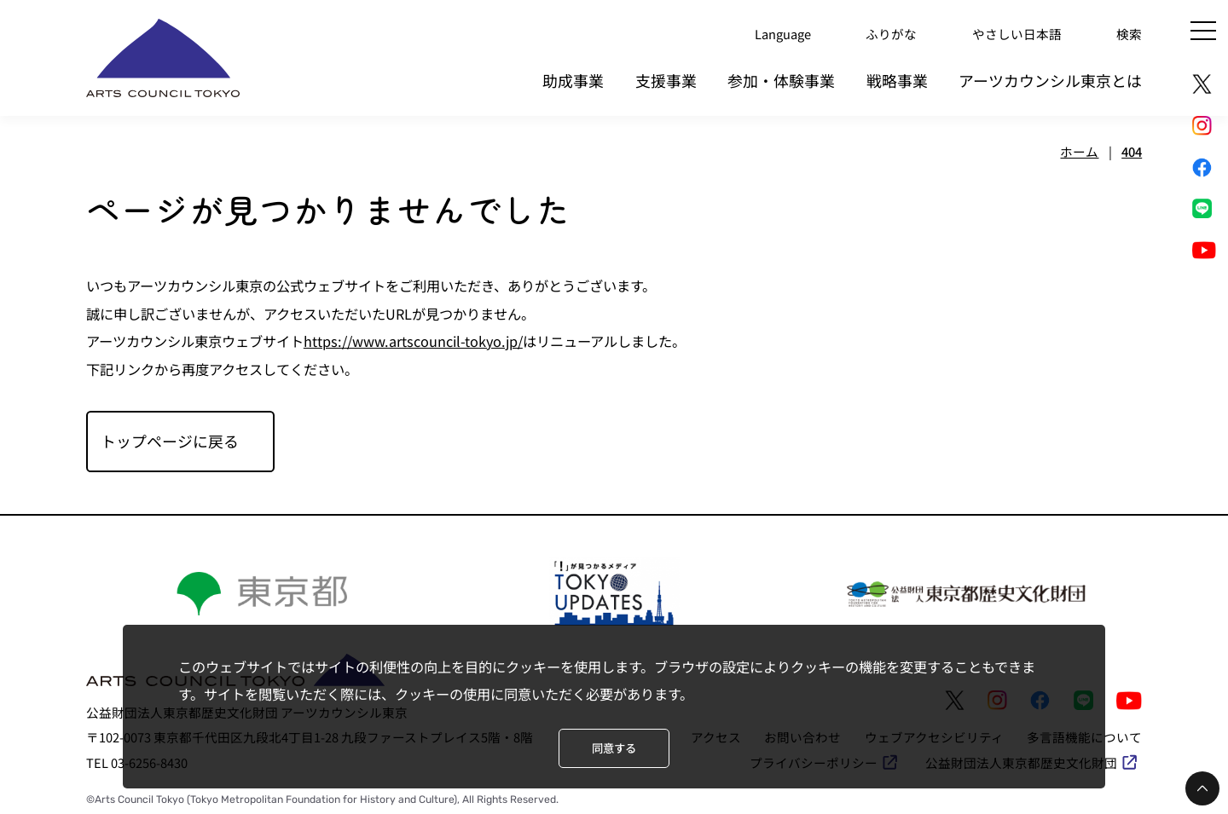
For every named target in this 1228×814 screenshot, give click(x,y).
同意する (614, 748)
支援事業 (666, 80)
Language (783, 34)
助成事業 (573, 80)
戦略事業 (897, 80)
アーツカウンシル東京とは (1050, 80)
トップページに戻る (170, 441)
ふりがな (891, 34)
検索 (1129, 34)
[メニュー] (1203, 30)
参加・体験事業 (781, 80)
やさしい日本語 (1017, 34)
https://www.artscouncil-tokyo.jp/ (413, 341)
